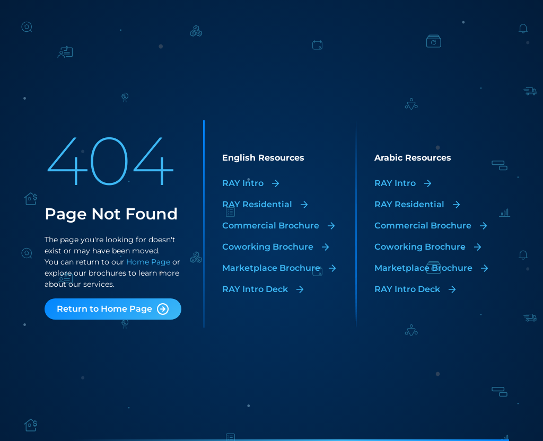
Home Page (147, 262)
